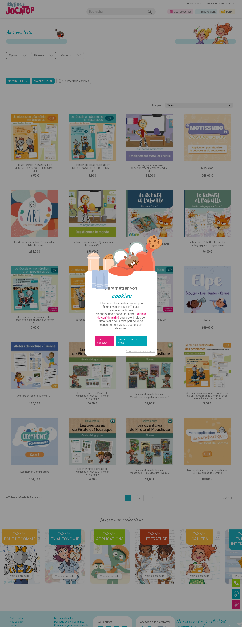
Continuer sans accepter (140, 351)
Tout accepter (102, 341)
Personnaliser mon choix (128, 341)
